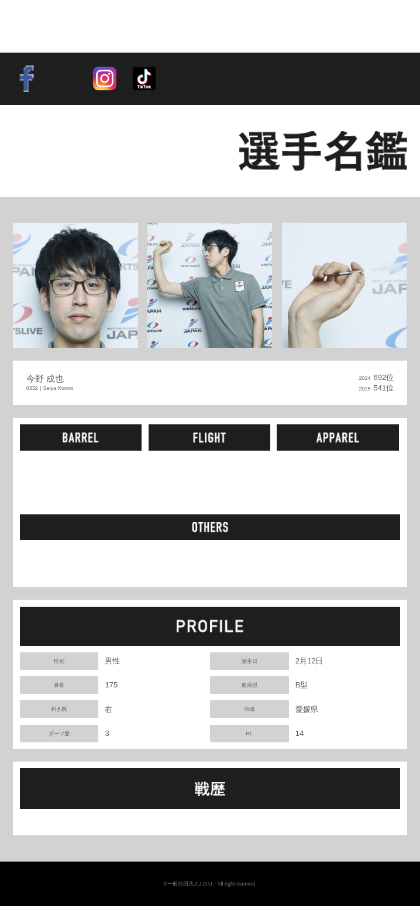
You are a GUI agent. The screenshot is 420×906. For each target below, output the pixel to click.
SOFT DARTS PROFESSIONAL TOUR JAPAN (82, 26)
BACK (50, 150)
